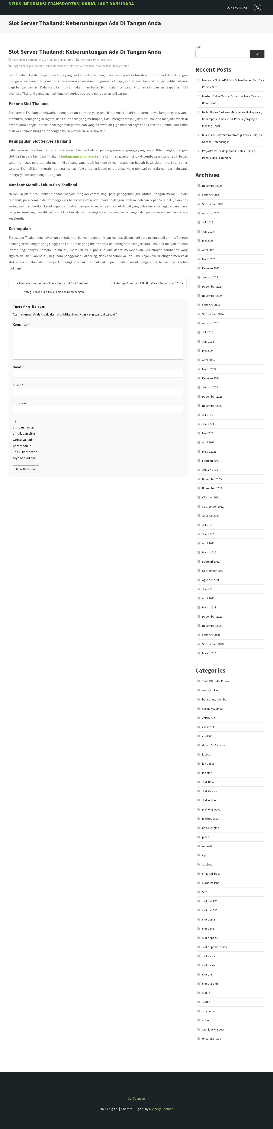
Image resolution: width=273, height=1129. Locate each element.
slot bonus (209, 919)
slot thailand (104, 66)
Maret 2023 (209, 451)
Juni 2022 (208, 534)
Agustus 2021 (210, 580)
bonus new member (215, 699)
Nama (18, 367)
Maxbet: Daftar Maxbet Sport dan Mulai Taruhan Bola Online (231, 99)
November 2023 (212, 406)
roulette (207, 846)
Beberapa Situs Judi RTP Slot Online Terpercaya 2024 (147, 283)
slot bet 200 (209, 910)
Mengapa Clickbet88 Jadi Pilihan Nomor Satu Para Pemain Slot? (233, 83)
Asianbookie (210, 690)
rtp (204, 855)
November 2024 (212, 296)
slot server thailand (82, 66)
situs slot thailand (57, 66)
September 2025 (213, 204)
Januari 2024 (210, 387)
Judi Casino (209, 791)
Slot (204, 892)
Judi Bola (208, 782)
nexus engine (210, 828)
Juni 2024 (208, 341)
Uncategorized (102, 60)
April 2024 (208, 360)
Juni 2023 (208, 424)
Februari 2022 (210, 561)
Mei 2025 (207, 241)
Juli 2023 (207, 415)
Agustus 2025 (210, 213)
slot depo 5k (210, 938)
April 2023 (208, 442)
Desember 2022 (212, 479)
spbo (205, 1020)
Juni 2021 (208, 589)
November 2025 (212, 186)
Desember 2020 (212, 616)
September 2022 (213, 506)
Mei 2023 (207, 433)
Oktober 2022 (211, 497)
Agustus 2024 (210, 323)
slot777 (207, 993)
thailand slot (121, 66)
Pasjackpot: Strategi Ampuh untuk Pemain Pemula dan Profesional (228, 154)
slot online (208, 965)
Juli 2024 (207, 332)
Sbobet (207, 864)
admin (62, 60)
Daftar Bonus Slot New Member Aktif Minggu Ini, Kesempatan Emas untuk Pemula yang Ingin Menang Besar (232, 119)
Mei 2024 (207, 351)
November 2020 (212, 626)
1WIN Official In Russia (215, 681)
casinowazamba (212, 709)
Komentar (21, 324)
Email (18, 385)
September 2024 (213, 314)
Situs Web (20, 403)
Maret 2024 (209, 369)
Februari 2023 (210, 461)
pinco (205, 837)
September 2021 (213, 571)
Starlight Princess (213, 1029)
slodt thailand (210, 883)
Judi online (209, 800)
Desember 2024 (212, 286)
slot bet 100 (209, 901)
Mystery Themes (161, 1109)
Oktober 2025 (211, 195)
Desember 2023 (212, 396)
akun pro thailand (33, 66)
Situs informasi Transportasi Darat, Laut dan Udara (71, 4)
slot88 (206, 1002)
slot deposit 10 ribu (214, 947)
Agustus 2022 (210, 516)
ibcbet (206, 754)
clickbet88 (208, 727)
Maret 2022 (209, 552)
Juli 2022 (207, 525)
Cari (198, 47)
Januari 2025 (210, 277)
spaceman (208, 1011)
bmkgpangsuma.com (77, 156)
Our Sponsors (237, 7)
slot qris (207, 974)
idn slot (207, 773)
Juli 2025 (207, 222)
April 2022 (208, 543)
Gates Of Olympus (214, 745)
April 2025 (208, 250)
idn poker (208, 764)
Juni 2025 (208, 231)
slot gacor (208, 956)
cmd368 (207, 736)
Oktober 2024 (211, 305)
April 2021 (208, 598)
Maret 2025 (209, 259)
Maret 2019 (209, 653)
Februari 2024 (210, 378)
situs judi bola (211, 874)
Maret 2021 (209, 607)
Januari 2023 (210, 470)
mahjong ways (211, 809)
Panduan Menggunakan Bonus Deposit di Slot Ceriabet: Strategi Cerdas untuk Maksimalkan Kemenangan (54, 284)
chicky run (208, 718)
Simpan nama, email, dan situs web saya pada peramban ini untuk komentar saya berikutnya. (25, 442)
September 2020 (213, 644)
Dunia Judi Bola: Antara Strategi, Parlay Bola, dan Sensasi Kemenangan (232, 138)
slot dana (208, 929)
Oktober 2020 (211, 635)
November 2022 (212, 488)
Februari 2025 (210, 268)
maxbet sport (210, 819)
